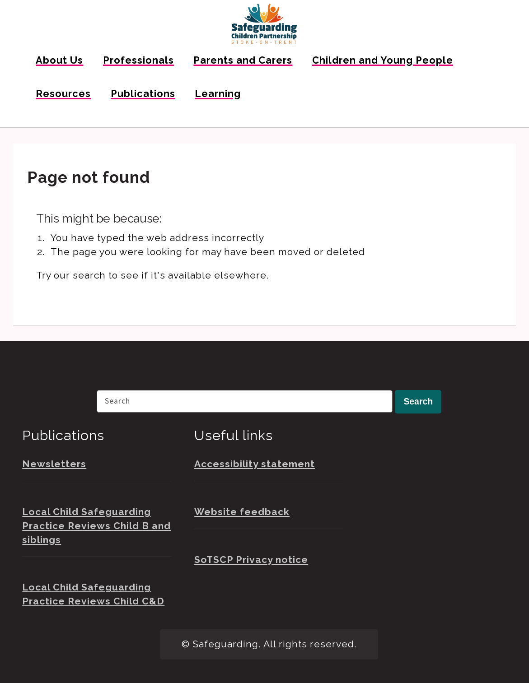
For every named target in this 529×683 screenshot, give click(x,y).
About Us (59, 60)
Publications (143, 93)
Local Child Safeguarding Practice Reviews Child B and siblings (96, 525)
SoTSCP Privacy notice (251, 559)
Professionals (138, 60)
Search (418, 401)
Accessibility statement (254, 463)
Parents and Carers (242, 60)
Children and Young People (382, 60)
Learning (218, 93)
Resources (63, 93)
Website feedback (242, 511)
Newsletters (54, 463)
